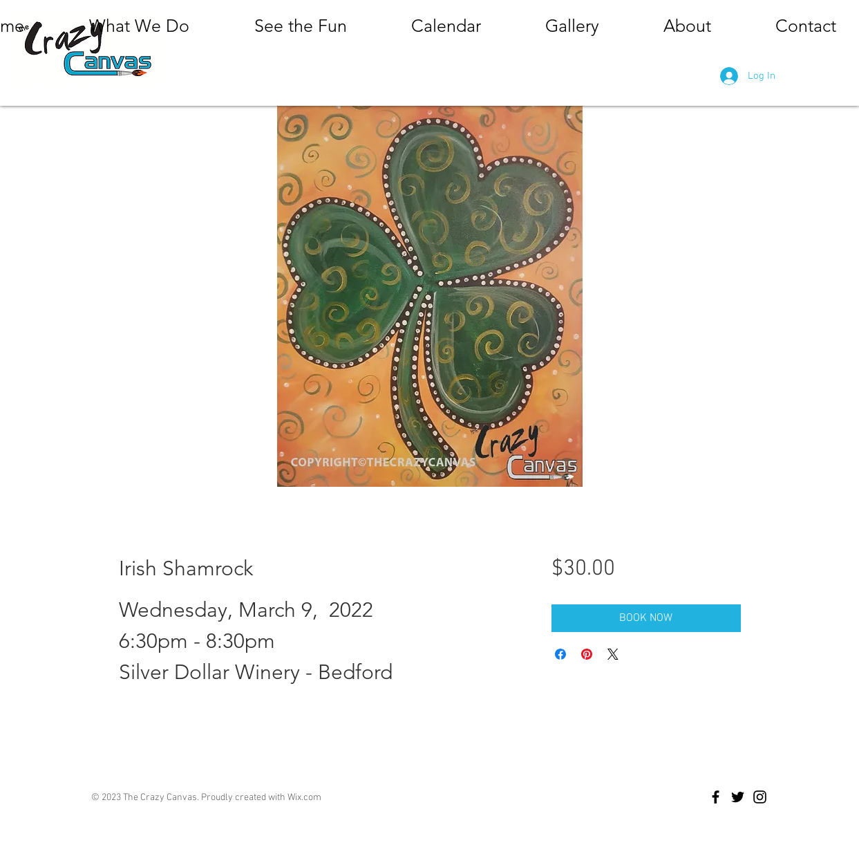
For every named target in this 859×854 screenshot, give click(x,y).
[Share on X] (613, 654)
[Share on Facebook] (560, 654)
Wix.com (304, 798)
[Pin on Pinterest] (586, 654)
